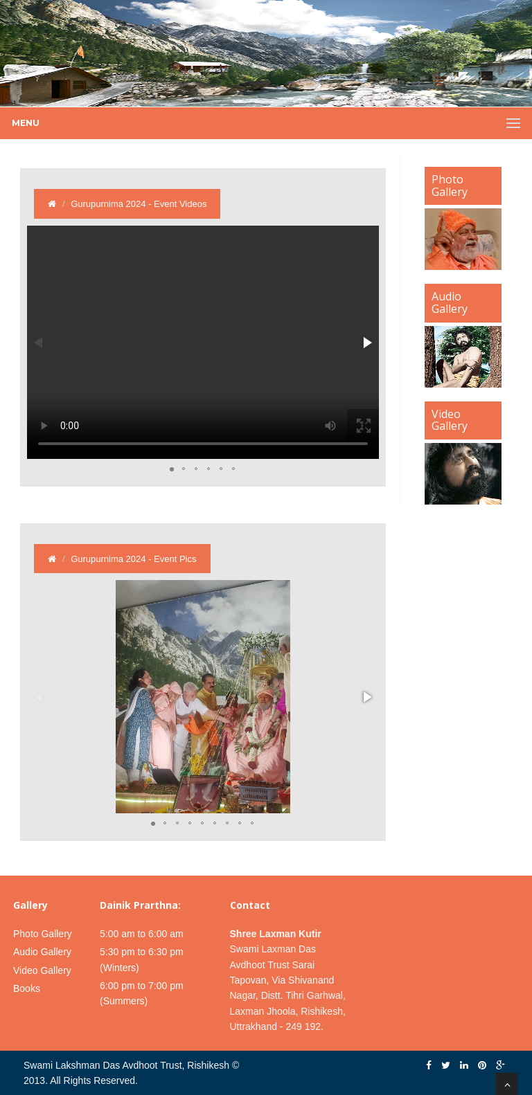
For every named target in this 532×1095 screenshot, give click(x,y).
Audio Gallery (42, 951)
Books (26, 988)
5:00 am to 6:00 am (142, 933)
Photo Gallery (42, 933)
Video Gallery (42, 970)
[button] (366, 343)
